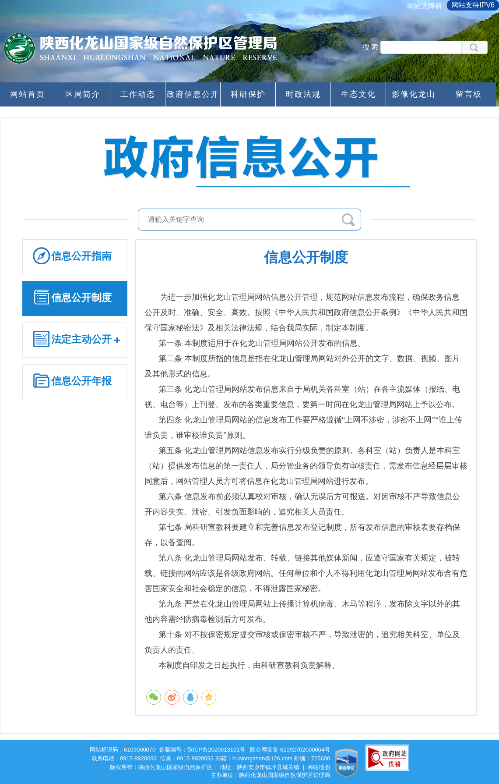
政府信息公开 (193, 94)
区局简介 (82, 94)
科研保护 (248, 94)
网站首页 (27, 94)
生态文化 (358, 94)
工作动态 (137, 94)
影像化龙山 (414, 94)
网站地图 (318, 767)
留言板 (469, 94)
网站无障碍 (424, 6)
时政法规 (303, 94)
